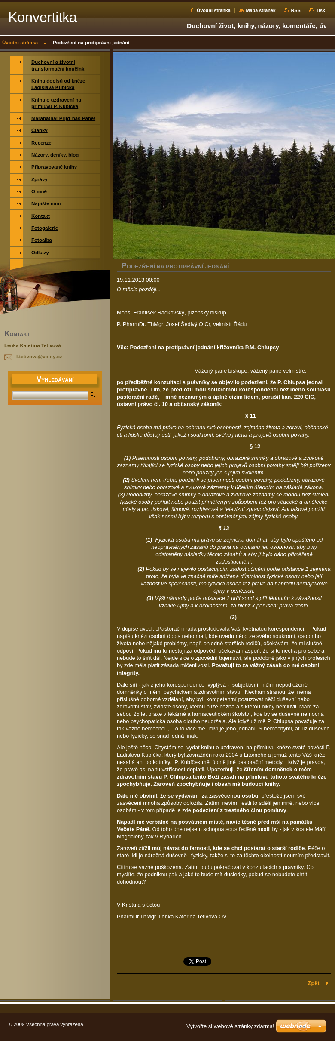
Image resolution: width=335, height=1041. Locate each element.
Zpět (314, 983)
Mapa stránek (261, 10)
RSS (295, 10)
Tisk (320, 10)
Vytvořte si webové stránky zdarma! (230, 1026)
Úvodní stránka (214, 10)
